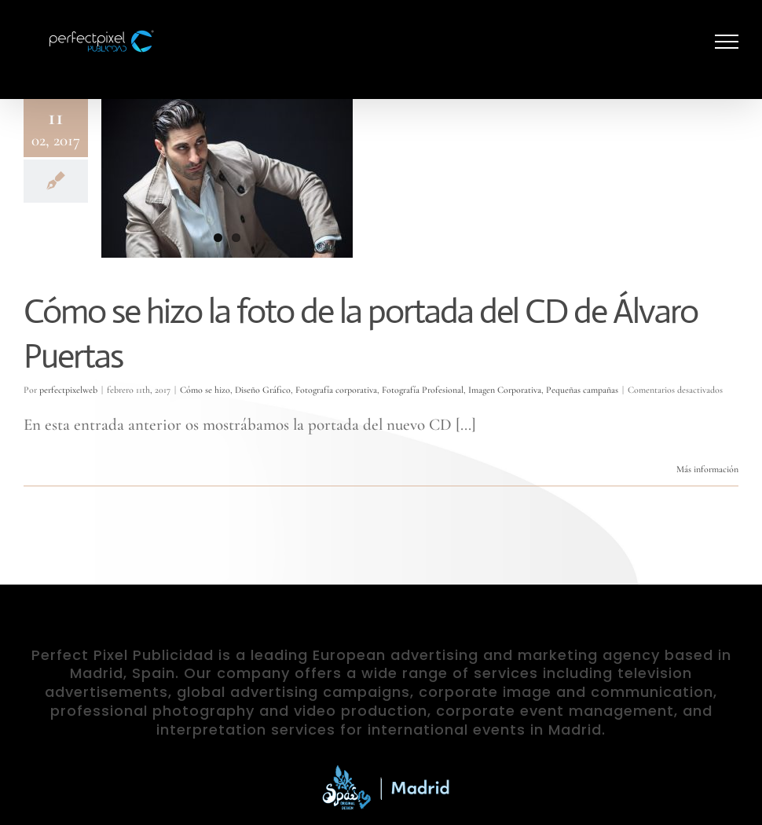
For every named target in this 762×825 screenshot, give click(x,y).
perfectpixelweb (68, 389)
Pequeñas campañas (582, 389)
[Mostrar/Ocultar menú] (727, 42)
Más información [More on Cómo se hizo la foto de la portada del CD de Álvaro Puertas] (707, 469)
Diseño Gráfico (263, 389)
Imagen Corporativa (504, 389)
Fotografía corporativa (336, 389)
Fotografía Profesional (422, 389)
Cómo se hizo (205, 389)
